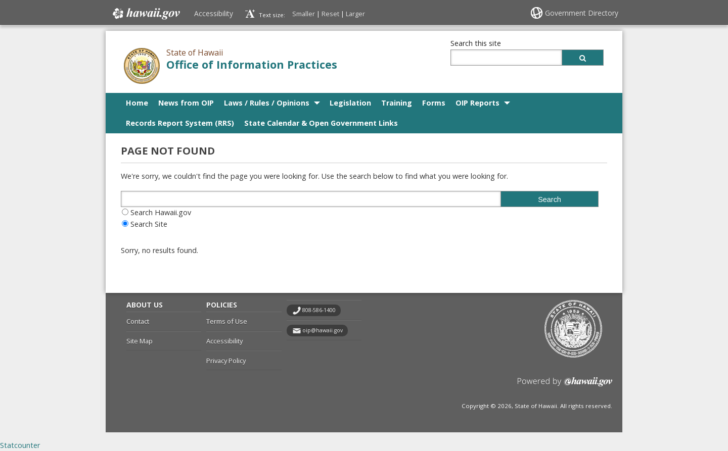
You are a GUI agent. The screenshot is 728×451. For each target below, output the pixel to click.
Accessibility (213, 13)
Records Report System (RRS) (180, 123)
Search (549, 199)
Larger (355, 13)
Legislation (350, 103)
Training (396, 103)
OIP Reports (477, 103)
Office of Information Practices (251, 64)
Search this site (475, 43)
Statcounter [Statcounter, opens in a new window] (20, 445)
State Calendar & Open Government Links (321, 123)
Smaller (303, 13)
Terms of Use (226, 321)
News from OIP (186, 103)
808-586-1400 (319, 310)
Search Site (148, 224)
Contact (137, 321)
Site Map (139, 340)
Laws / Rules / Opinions (266, 103)
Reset (330, 13)
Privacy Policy (226, 360)
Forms (433, 103)
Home (137, 103)
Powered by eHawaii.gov (565, 385)
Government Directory (581, 13)
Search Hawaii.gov (160, 212)
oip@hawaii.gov (322, 330)
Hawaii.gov (145, 13)
